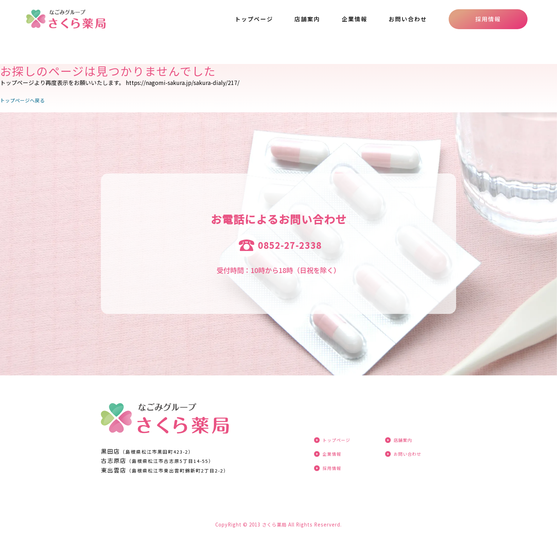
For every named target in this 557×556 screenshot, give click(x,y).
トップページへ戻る (25, 100)
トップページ (254, 19)
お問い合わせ (408, 19)
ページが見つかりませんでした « (86, 19)
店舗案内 (307, 19)
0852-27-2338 (290, 245)
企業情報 (354, 19)
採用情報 (488, 19)
